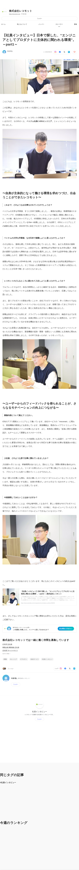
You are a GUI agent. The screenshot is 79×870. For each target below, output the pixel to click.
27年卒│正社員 (7, 644)
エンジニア (14, 659)
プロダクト (24, 659)
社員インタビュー (48, 659)
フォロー (39, 18)
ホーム (3, 24)
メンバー (41, 24)
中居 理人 (10, 51)
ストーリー (59, 24)
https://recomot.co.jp (14, 14)
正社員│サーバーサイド (10, 650)
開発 (5, 659)
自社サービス (35, 659)
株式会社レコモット (20, 11)
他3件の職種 (6, 653)
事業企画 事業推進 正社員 (10, 647)
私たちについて (22, 24)
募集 (75, 24)
